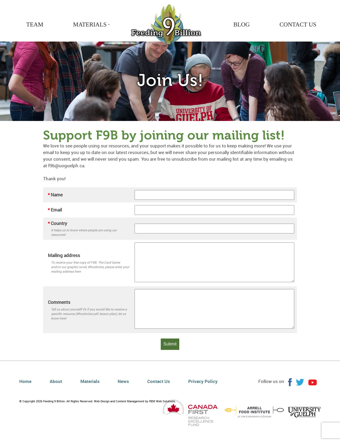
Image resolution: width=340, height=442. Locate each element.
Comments (59, 302)
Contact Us (158, 381)
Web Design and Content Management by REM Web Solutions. (135, 401)
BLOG (241, 24)
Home (25, 381)
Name (55, 195)
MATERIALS (91, 24)
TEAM (34, 24)
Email (55, 210)
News (123, 381)
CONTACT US (297, 24)
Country (57, 223)
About (56, 381)
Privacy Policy (203, 381)
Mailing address (64, 255)
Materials (90, 381)
